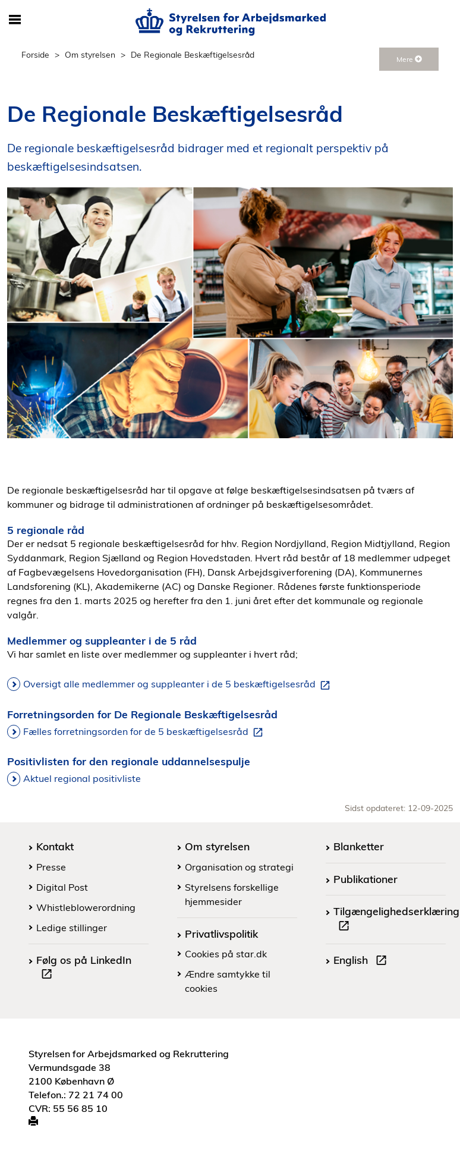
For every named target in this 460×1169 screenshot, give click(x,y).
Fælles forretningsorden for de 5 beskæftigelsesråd (145, 732)
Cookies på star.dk (226, 954)
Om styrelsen (90, 54)
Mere (409, 59)
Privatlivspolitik (221, 933)
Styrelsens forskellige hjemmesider (232, 894)
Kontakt (55, 846)
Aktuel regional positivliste (82, 778)
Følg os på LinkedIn (83, 968)
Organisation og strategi (239, 867)
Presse (51, 867)
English (362, 961)
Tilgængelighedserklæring (396, 919)
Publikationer (365, 878)
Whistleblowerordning (86, 907)
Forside (35, 54)
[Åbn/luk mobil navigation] (15, 20)
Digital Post (62, 887)
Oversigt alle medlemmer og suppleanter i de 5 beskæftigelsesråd (179, 684)
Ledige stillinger (71, 928)
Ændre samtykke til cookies (227, 981)
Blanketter (358, 846)
